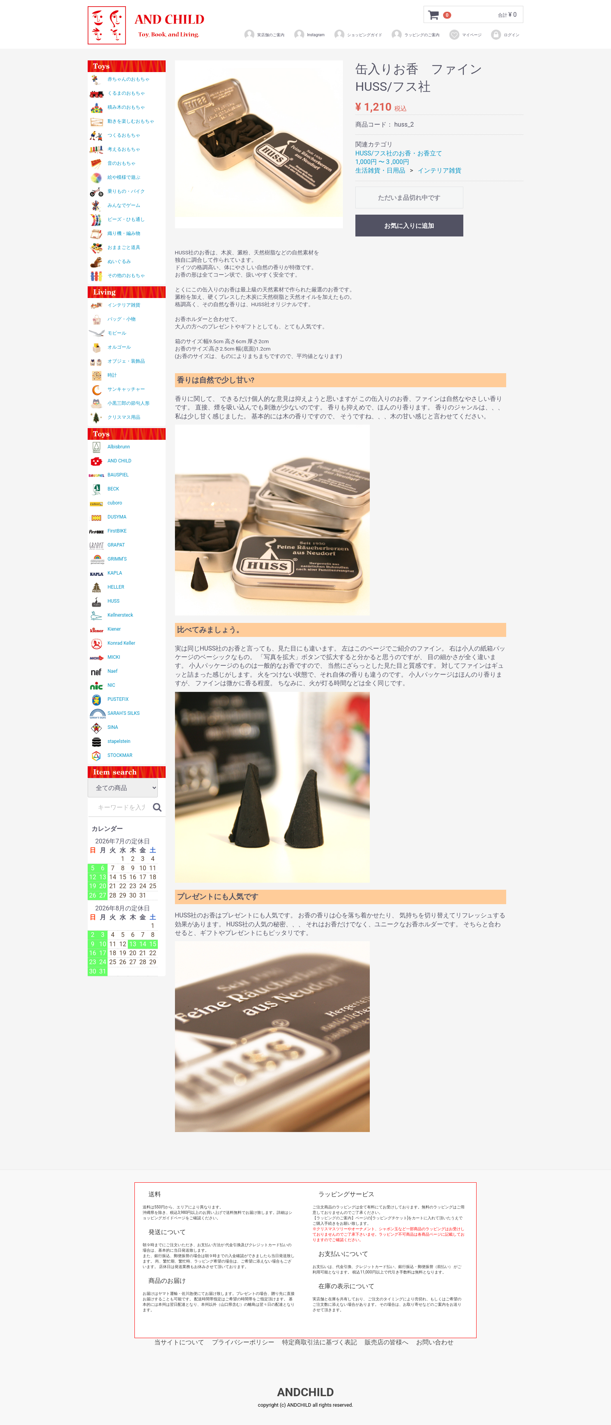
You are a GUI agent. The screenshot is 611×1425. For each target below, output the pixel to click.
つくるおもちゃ (124, 135)
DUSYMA (117, 517)
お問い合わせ (435, 1342)
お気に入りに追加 (409, 225)
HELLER (116, 587)
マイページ (465, 35)
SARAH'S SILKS (124, 713)
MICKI (114, 657)
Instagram (309, 35)
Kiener (114, 629)
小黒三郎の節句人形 (129, 403)
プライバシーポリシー (243, 1342)
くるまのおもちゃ (126, 93)
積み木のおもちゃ (126, 107)
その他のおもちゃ (126, 275)
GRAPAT (116, 545)
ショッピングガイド (358, 35)
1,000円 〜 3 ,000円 (382, 162)
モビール (117, 333)
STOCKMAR (120, 755)
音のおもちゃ (122, 163)
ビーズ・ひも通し (126, 219)
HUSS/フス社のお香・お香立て (398, 153)
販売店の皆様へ (386, 1342)
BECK (113, 489)
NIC (111, 685)
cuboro (115, 503)
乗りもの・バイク (126, 191)
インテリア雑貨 (124, 305)
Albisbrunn (119, 447)
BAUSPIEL (118, 475)
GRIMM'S (117, 559)
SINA (113, 727)
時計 (112, 375)
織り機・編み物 (124, 233)
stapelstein (119, 741)
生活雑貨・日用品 (380, 170)
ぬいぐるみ (119, 261)
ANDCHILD (305, 1392)
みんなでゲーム (124, 205)
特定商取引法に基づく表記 (319, 1342)
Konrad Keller (121, 643)
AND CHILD (119, 461)
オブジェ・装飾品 (126, 361)
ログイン (504, 35)
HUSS (114, 601)
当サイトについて (179, 1342)
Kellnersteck (120, 615)
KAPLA (115, 573)
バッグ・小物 (122, 319)
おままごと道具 (124, 247)
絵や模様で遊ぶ (124, 177)
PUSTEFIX (118, 699)
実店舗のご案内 (264, 35)
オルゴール (119, 347)
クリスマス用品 (124, 417)
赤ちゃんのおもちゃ (129, 79)
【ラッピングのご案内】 (334, 1218)
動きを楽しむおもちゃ (131, 121)
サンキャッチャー (126, 389)
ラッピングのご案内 (415, 35)
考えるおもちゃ (124, 149)
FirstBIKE (117, 531)
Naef (113, 671)
